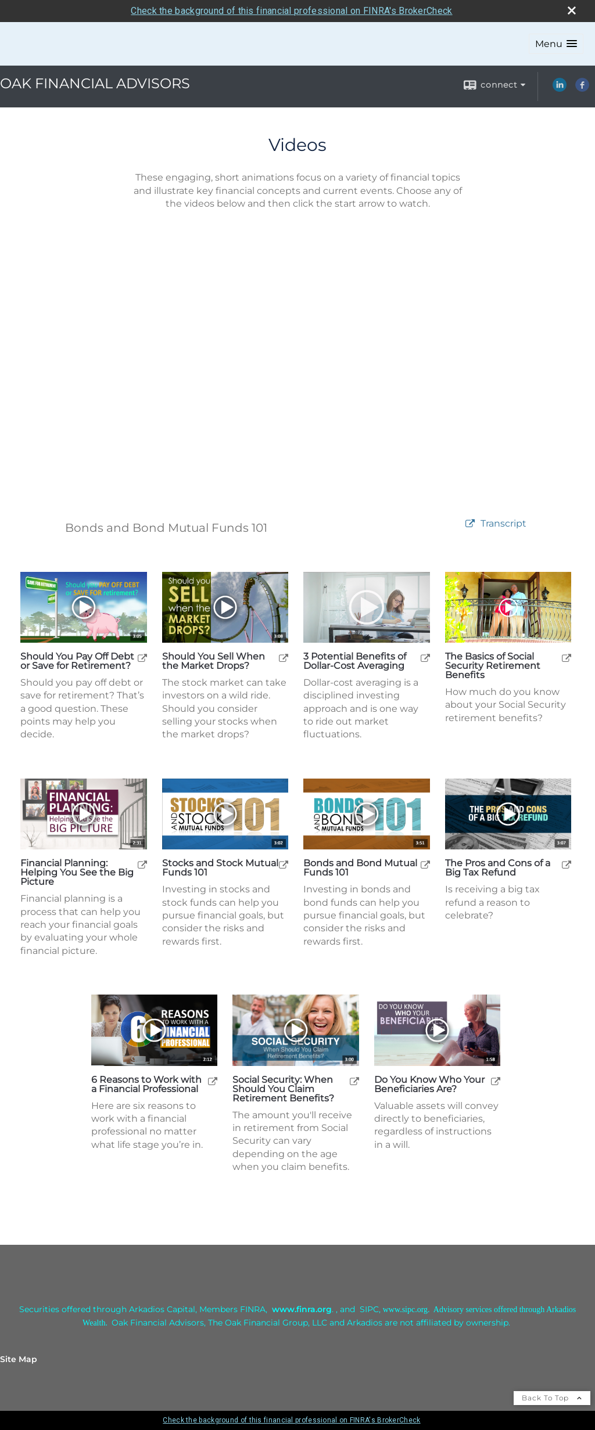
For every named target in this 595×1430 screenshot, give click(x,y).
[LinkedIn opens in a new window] (560, 89)
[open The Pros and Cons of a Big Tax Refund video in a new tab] (566, 864)
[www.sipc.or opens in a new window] (403, 1309)
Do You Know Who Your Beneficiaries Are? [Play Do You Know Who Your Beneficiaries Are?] (429, 1084)
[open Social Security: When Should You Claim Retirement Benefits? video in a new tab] (354, 1080)
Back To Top (552, 1397)
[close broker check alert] (571, 10)
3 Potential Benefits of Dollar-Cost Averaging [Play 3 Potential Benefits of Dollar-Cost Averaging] (354, 661)
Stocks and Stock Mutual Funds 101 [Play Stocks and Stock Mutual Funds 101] (220, 868)
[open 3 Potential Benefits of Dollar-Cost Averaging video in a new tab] (425, 657)
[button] (556, 44)
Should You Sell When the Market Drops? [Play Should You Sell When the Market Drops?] (213, 661)
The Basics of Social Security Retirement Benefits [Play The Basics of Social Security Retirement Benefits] (492, 666)
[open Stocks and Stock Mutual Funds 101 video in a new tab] (283, 864)
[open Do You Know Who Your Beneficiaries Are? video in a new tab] (495, 1080)
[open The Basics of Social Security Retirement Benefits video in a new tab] (566, 657)
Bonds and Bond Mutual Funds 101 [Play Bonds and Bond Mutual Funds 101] (360, 868)
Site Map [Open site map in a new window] (18, 1359)
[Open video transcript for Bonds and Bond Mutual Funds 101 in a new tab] (503, 524)
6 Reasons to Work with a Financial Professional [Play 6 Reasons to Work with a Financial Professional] (146, 1084)
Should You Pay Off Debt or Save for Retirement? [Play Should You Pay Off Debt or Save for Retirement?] (77, 661)
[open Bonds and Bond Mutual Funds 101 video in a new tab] (425, 864)
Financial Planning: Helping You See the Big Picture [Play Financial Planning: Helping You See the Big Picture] (77, 873)
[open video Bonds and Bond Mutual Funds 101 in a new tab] (470, 524)
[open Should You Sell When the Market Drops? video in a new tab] (283, 657)
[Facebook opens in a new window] (582, 89)
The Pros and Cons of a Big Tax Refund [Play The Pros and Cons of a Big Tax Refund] (497, 868)
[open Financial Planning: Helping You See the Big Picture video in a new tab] (142, 864)
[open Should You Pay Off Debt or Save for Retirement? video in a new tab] (142, 657)
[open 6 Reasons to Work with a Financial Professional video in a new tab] (212, 1080)
